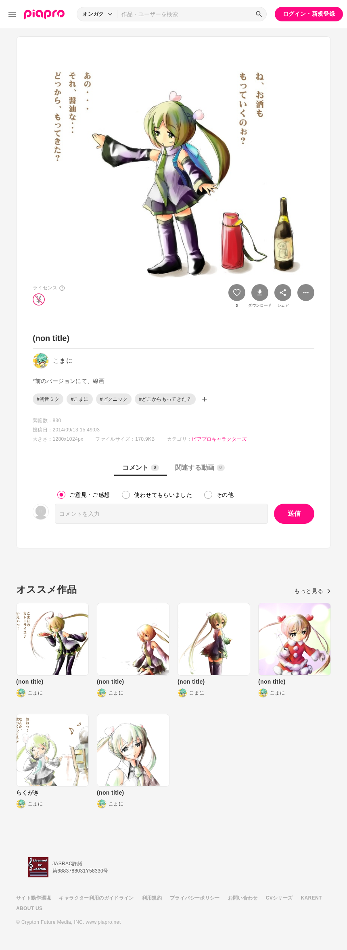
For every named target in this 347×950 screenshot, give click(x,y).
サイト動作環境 (33, 898)
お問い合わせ (243, 898)
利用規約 (152, 898)
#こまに (79, 399)
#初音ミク (48, 399)
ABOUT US (29, 908)
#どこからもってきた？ (165, 399)
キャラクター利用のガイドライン (96, 898)
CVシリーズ (279, 898)
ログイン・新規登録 (309, 13)
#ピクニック (114, 399)
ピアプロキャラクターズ (219, 439)
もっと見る (312, 591)
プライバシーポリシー (195, 898)
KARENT (311, 898)
